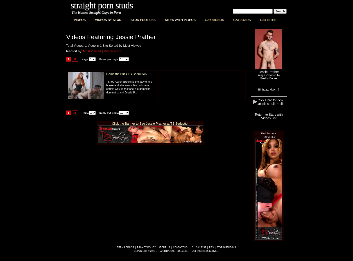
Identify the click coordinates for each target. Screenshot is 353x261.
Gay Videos (214, 20)
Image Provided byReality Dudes (269, 77)
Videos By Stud (108, 20)
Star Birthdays (226, 247)
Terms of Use (125, 247)
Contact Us (180, 247)
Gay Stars (242, 20)
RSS (211, 247)
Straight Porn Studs (102, 5)
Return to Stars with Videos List (269, 116)
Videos (80, 20)
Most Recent (112, 51)
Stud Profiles (143, 20)
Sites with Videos (180, 20)
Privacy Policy (146, 247)
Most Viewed (92, 51)
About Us (164, 247)
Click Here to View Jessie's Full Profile (271, 102)
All (75, 59)
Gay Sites (268, 20)
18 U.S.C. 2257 (198, 247)
